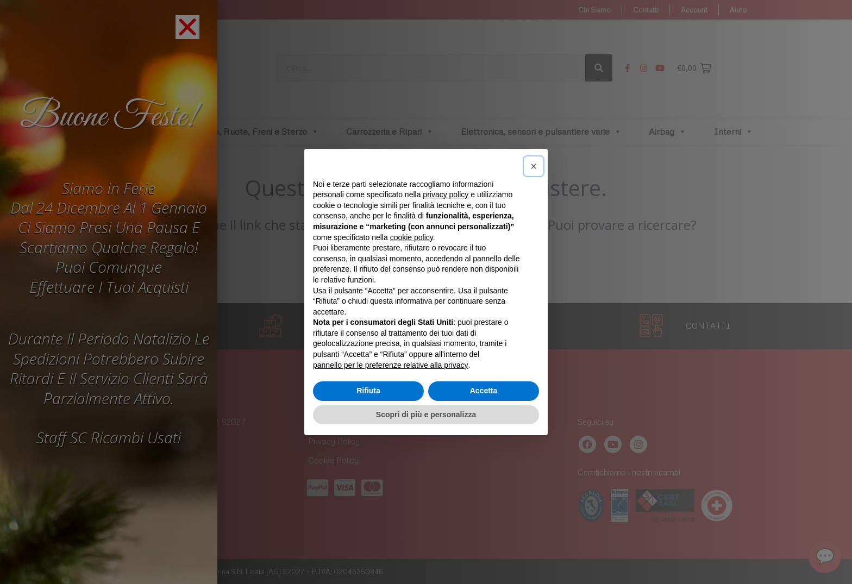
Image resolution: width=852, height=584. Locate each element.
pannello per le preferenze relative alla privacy (390, 365)
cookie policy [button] (411, 237)
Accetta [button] (484, 390)
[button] (533, 166)
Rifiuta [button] (368, 390)
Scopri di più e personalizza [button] (426, 414)
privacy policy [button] (445, 194)
